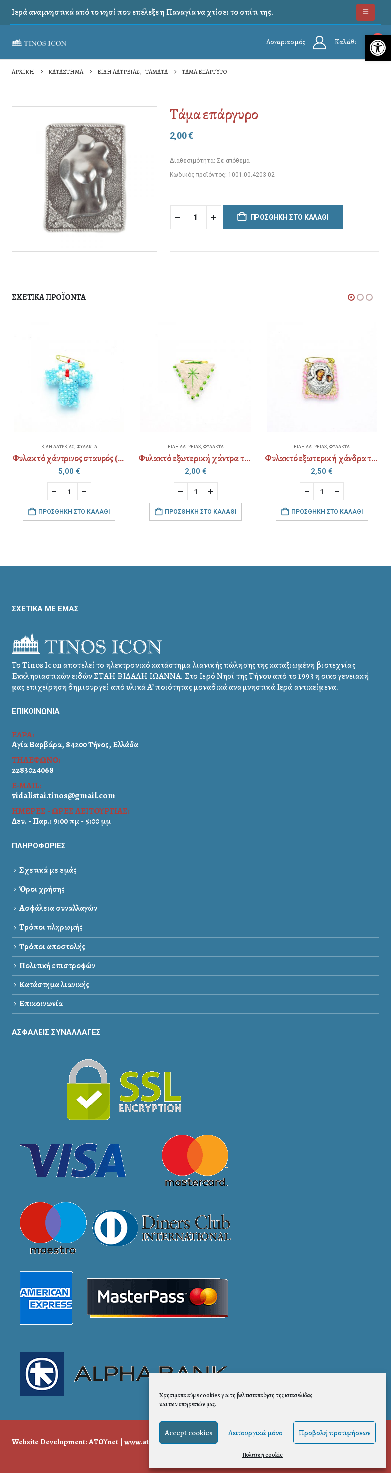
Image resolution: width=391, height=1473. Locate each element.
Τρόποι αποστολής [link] (53, 946)
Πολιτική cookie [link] (262, 1455)
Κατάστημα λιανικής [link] (55, 984)
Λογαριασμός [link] (285, 42)
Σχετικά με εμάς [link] (48, 870)
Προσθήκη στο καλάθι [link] (74, 511)
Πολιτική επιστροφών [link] (58, 965)
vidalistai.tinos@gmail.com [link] (64, 795)
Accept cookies (188, 1433)
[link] (378, 48)
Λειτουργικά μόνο (255, 1433)
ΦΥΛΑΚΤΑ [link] (87, 446)
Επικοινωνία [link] (41, 1003)
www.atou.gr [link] (145, 1441)
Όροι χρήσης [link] (42, 889)
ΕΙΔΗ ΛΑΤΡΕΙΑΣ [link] (58, 446)
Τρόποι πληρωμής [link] (51, 927)
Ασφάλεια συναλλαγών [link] (59, 908)
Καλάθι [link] (345, 42)
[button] (351, 297)
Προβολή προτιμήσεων (334, 1433)
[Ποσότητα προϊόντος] (196, 217)
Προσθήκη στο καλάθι (289, 217)
